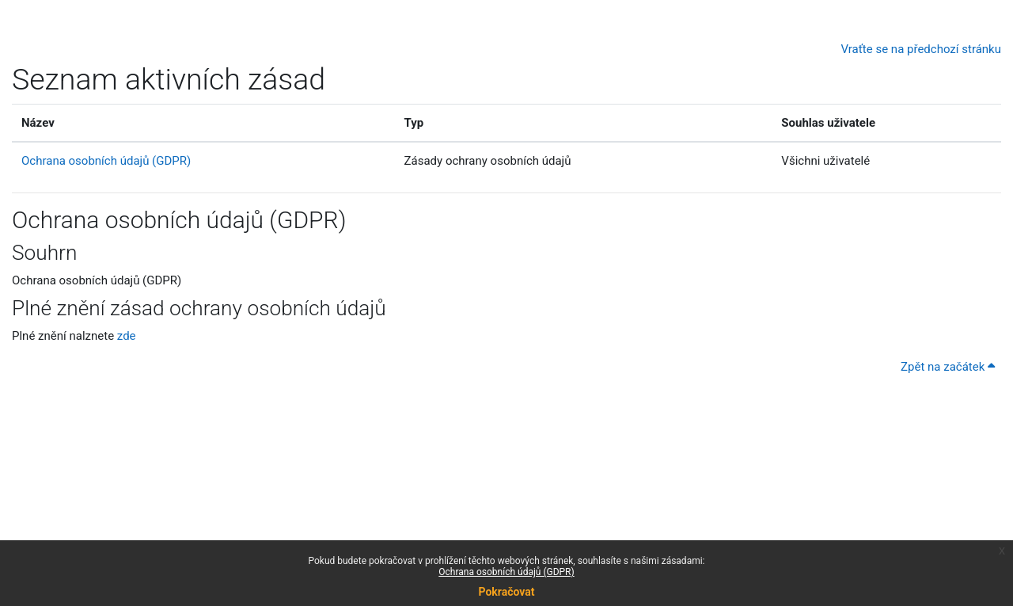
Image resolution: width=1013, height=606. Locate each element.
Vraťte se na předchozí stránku (920, 49)
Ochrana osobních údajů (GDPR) (506, 571)
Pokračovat (506, 591)
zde (126, 336)
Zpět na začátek (948, 367)
